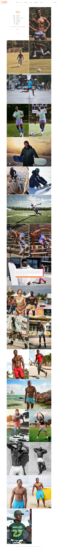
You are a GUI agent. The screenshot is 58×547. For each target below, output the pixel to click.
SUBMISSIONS (36, 2)
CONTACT (41, 2)
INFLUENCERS (26, 2)
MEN (21, 2)
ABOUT (31, 2)
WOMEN (17, 2)
